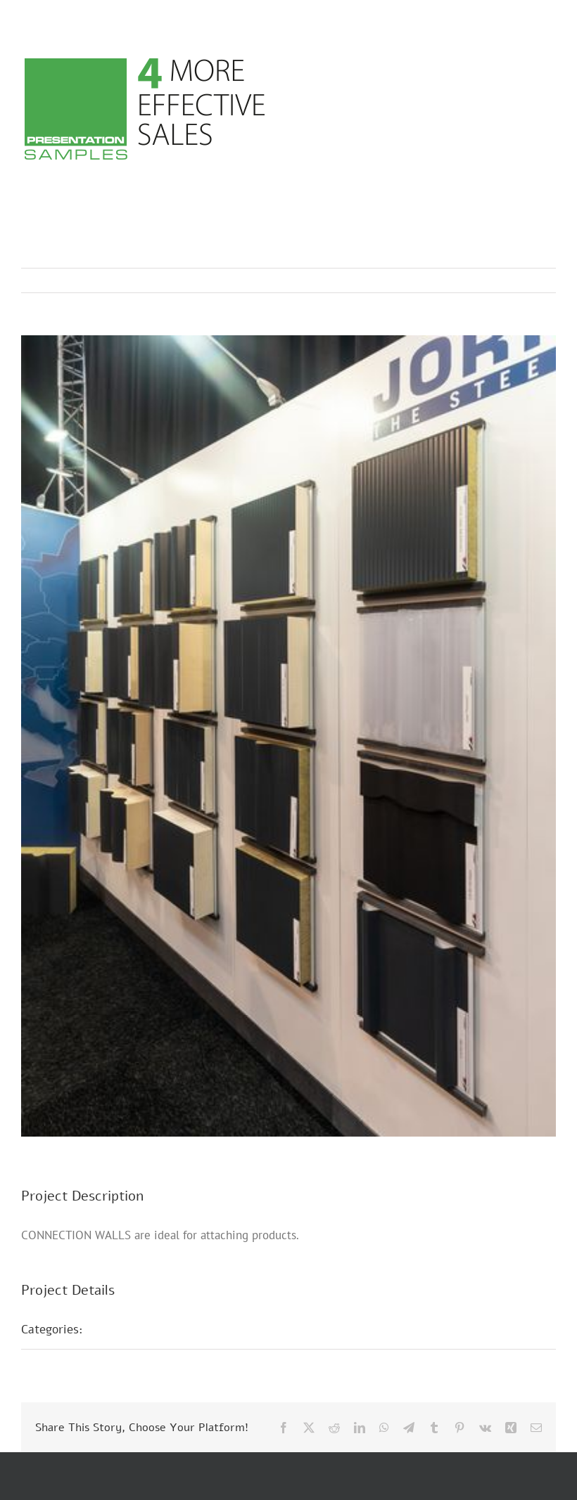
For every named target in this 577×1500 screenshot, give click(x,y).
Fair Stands (130, 1329)
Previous (483, 280)
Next (531, 280)
